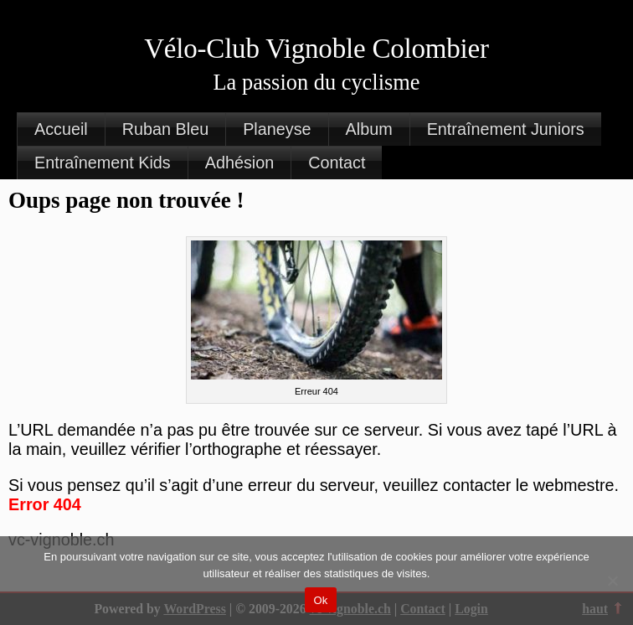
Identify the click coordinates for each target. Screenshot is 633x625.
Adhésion (240, 162)
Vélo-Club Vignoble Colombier (316, 49)
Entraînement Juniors (505, 129)
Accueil (61, 129)
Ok (320, 600)
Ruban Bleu (165, 129)
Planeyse (277, 129)
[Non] (612, 580)
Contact (336, 162)
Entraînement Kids (102, 162)
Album (369, 129)
